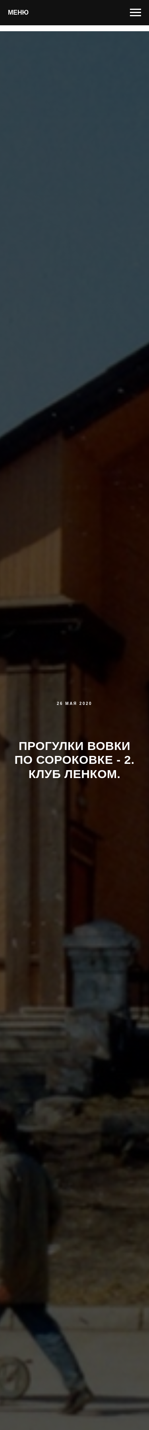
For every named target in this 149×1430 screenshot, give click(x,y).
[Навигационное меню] (135, 13)
